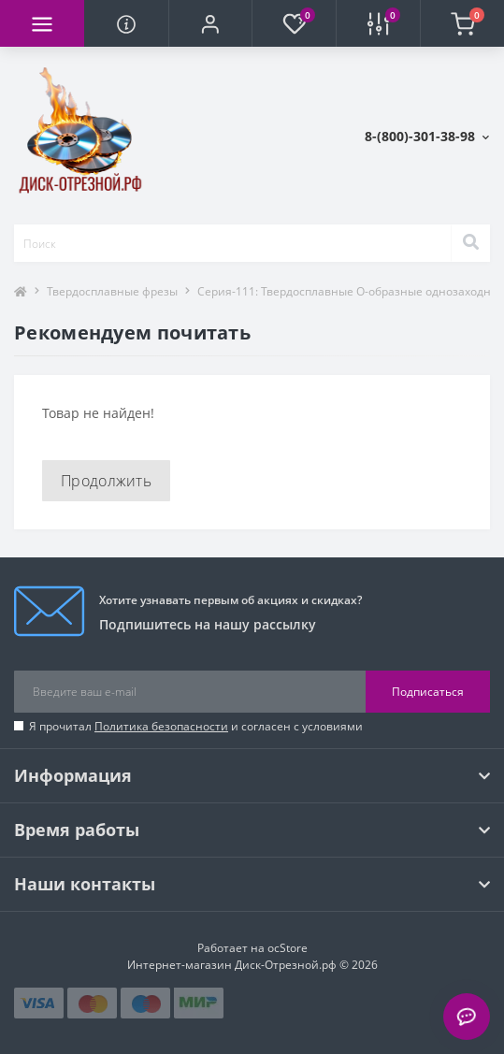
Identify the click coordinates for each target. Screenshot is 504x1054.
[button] (210, 23)
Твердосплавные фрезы (112, 291)
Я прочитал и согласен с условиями (196, 726)
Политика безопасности (161, 726)
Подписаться (428, 692)
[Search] (470, 243)
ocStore (287, 948)
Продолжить (106, 480)
